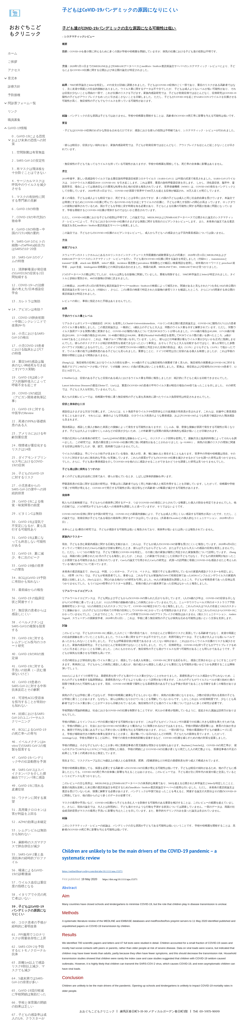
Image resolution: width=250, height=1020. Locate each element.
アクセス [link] (14, 70)
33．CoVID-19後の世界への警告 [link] (28, 567)
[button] (245, 5)
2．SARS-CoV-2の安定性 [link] (28, 160)
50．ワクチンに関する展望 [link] (29, 799)
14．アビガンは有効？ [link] (27, 309)
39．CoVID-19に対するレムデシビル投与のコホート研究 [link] (29, 642)
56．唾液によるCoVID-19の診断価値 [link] (27, 872)
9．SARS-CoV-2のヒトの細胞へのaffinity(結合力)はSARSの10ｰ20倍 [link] (28, 245)
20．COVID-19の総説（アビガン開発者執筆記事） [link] (29, 397)
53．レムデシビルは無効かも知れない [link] (29, 832)
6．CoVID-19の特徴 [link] (25, 209)
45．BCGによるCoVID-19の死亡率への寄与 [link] (29, 731)
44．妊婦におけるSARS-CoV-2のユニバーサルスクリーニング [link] (28, 717)
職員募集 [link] (14, 120)
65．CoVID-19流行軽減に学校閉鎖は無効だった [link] (29, 992)
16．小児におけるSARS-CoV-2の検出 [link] (28, 335)
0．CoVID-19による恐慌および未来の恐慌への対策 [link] (29, 140)
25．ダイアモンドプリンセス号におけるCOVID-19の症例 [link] (29, 461)
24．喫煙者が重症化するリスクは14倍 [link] (29, 447)
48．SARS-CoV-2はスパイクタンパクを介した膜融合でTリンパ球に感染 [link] (29, 773)
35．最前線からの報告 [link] (27, 590)
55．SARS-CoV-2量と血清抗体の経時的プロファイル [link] (29, 858)
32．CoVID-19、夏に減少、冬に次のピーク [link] (28, 555)
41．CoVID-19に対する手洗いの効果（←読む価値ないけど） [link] (29, 670)
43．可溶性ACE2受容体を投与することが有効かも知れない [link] (29, 701)
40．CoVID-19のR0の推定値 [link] (28, 656)
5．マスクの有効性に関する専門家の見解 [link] (28, 198)
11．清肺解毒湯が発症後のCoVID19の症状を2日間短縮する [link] (29, 273)
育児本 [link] (12, 78)
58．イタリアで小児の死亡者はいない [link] (29, 896)
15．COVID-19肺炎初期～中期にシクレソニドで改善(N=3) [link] (29, 321)
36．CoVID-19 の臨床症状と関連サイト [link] (28, 600)
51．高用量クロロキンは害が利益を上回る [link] (29, 811)
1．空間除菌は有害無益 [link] (28, 152)
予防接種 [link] (14, 95)
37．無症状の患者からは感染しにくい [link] (29, 612)
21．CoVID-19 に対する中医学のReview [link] (28, 411)
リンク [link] (12, 111)
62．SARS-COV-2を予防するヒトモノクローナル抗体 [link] (29, 950)
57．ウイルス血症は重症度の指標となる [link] (29, 884)
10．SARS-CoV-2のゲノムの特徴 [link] (28, 259)
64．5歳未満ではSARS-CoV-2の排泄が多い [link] (28, 980)
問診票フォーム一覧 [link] (22, 103)
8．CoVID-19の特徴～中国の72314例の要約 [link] (28, 231)
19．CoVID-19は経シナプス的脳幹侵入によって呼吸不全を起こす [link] (29, 381)
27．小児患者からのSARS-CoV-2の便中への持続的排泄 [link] (29, 489)
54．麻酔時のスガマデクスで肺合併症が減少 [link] (29, 844)
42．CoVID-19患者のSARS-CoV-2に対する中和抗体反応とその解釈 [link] (29, 685)
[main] (149, 10)
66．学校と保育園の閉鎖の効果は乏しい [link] (29, 1004)
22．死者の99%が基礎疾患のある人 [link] (29, 423)
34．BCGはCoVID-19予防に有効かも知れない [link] (29, 579)
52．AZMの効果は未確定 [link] (29, 822)
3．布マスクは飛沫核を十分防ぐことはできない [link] (29, 170)
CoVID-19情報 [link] (17, 128)
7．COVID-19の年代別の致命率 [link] (29, 219)
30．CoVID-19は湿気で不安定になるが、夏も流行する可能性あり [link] (29, 525)
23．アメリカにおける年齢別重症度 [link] (29, 435)
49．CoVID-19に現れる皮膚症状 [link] (28, 787)
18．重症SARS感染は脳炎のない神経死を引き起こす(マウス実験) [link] (29, 365)
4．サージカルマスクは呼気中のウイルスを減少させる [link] (29, 184)
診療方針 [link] (14, 86)
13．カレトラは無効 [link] (26, 301)
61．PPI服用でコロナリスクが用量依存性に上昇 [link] (29, 936)
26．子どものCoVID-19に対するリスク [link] (28, 475)
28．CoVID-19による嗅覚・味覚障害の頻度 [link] (28, 503)
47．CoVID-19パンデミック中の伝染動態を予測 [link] (29, 759)
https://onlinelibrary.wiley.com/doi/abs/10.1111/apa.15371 (92, 871)
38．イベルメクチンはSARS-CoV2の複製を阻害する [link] (28, 626)
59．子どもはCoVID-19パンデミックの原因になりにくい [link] (29, 910)
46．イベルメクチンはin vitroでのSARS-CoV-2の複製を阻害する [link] (29, 745)
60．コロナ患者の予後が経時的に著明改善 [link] (29, 924)
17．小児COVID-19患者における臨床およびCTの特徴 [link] (28, 349)
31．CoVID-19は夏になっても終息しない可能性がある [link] (29, 541)
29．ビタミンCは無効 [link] (27, 513)
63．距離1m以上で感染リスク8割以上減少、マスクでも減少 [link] (28, 966)
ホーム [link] (12, 53)
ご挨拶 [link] (12, 61)
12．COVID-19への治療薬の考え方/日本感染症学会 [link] (28, 289)
